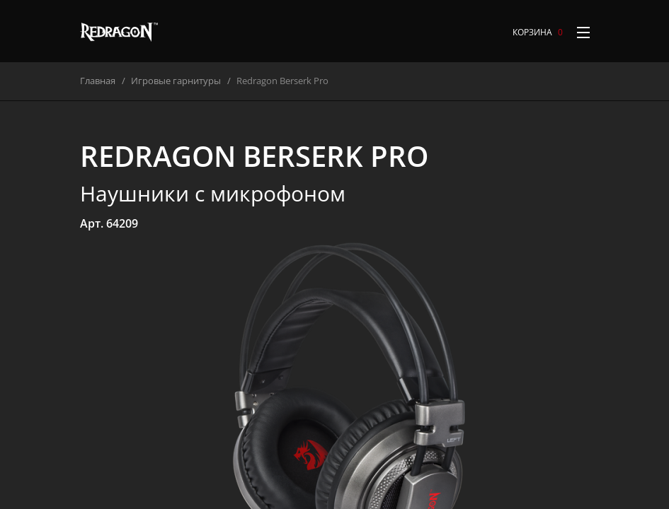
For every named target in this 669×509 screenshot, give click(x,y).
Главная (97, 80)
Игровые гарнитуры (176, 80)
